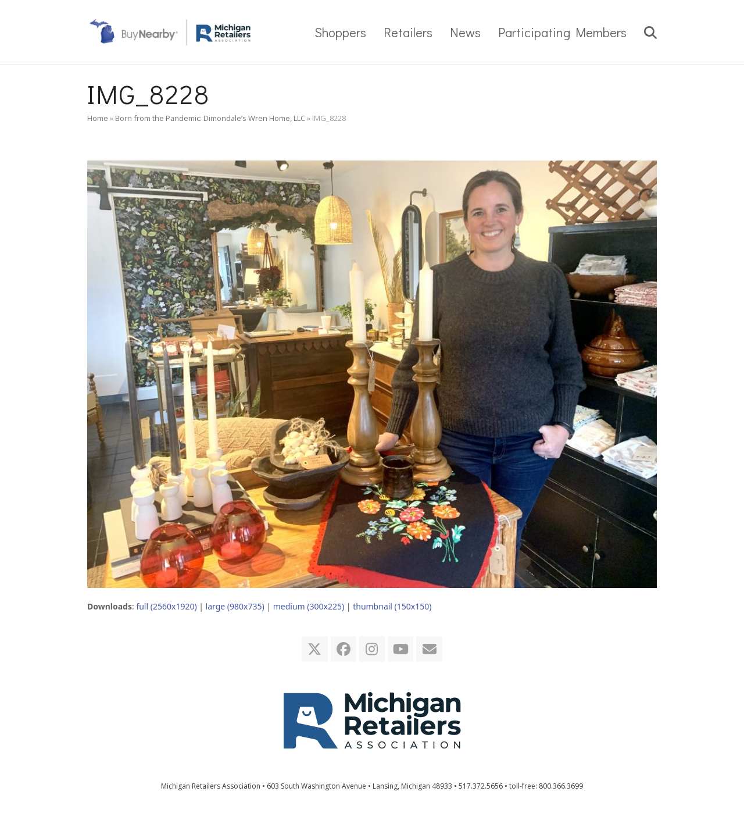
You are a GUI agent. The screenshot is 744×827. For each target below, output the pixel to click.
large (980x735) (235, 606)
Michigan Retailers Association (210, 786)
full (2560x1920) (166, 606)
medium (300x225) (308, 606)
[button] (650, 32)
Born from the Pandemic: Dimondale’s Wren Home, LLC (210, 118)
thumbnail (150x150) (392, 606)
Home (97, 118)
